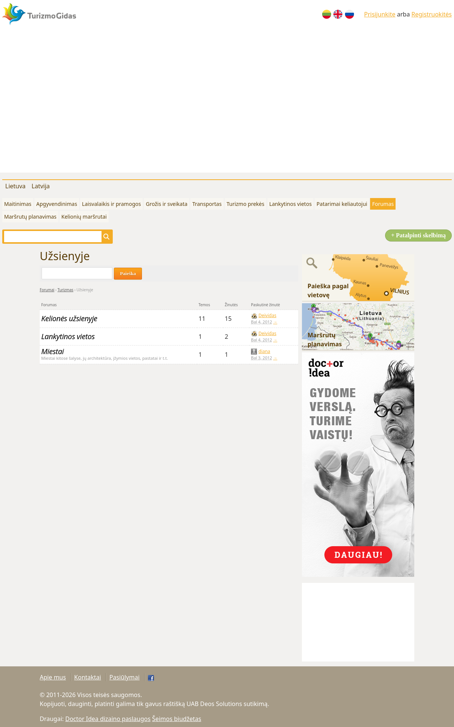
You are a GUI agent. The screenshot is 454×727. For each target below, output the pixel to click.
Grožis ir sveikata (166, 203)
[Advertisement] (70, 102)
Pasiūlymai (124, 677)
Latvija (40, 186)
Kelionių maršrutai (84, 216)
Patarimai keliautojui (342, 203)
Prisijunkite (380, 14)
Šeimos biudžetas (176, 719)
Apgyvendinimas (56, 203)
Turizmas (65, 289)
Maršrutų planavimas (30, 216)
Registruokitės (431, 14)
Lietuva (15, 186)
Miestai (52, 351)
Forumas (383, 203)
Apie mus (53, 677)
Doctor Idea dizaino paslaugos (108, 719)
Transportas (206, 203)
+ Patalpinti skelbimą (418, 235)
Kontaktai (87, 677)
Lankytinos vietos (290, 203)
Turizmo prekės (245, 203)
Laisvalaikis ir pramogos (111, 203)
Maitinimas (17, 203)
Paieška (128, 273)
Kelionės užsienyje (69, 318)
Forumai (47, 289)
